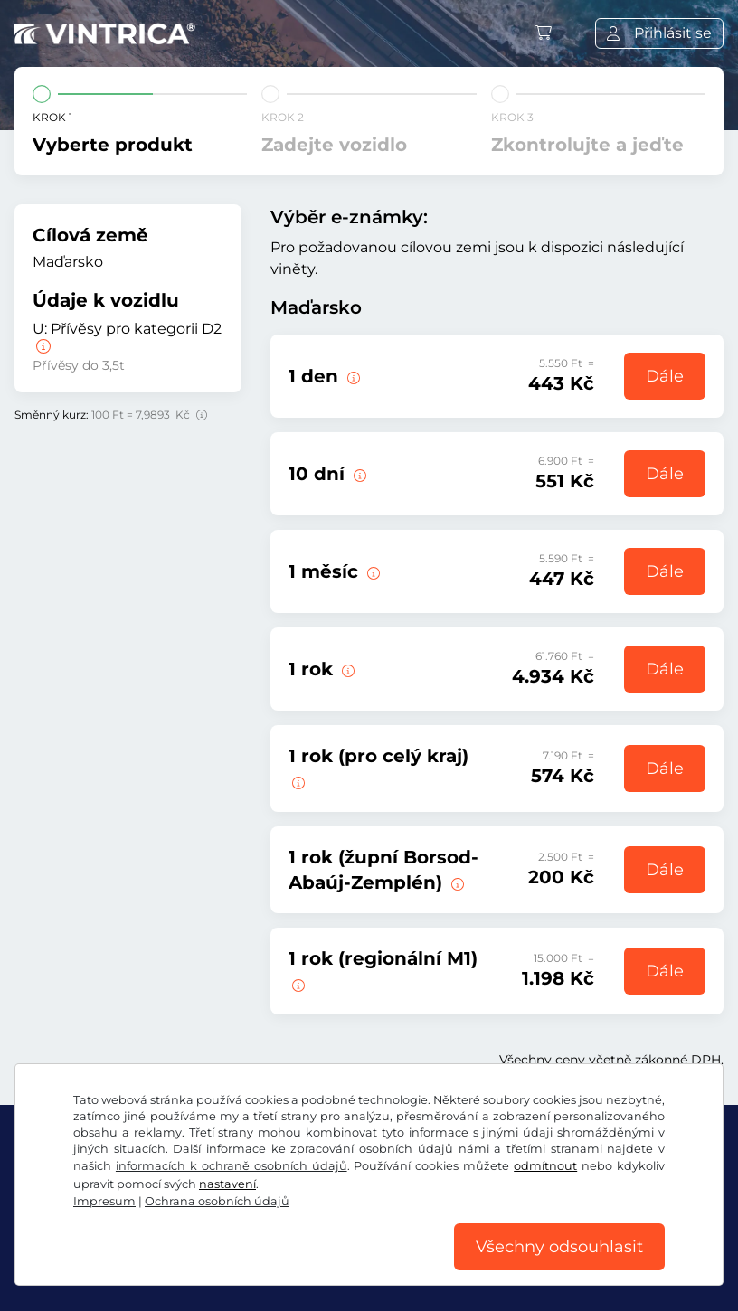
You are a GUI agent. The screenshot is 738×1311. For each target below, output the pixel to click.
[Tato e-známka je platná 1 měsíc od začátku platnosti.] (372, 571)
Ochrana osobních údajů (217, 1201)
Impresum (104, 1201)
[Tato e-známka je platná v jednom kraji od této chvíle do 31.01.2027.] (297, 781)
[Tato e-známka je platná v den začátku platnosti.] (352, 376)
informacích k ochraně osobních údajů (231, 1166)
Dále (665, 376)
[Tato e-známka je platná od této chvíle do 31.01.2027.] (346, 669)
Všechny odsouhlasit (559, 1247)
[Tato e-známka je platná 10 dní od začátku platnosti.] (358, 473)
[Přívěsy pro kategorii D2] (42, 346)
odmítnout (545, 1166)
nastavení (227, 1184)
